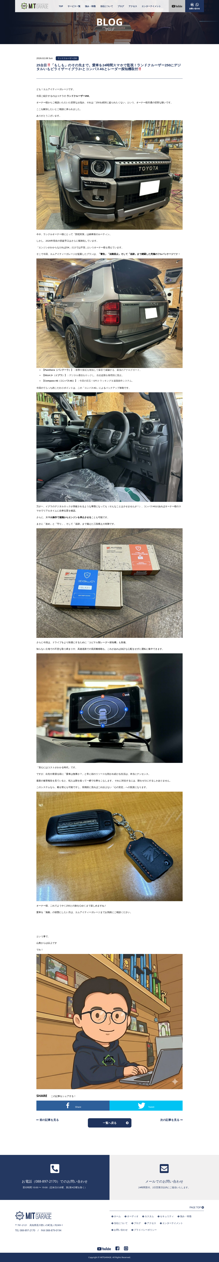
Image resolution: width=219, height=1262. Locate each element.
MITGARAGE (105, 1257)
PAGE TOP (197, 1207)
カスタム (149, 1216)
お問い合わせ (121, 1229)
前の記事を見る (47, 1120)
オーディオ (132, 1216)
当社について (106, 6)
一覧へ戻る (110, 1123)
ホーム (117, 1216)
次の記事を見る (171, 1120)
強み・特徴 (90, 6)
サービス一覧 (74, 6)
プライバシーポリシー (145, 1229)
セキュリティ (167, 1216)
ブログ (121, 6)
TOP (61, 6)
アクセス (133, 6)
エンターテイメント (151, 6)
